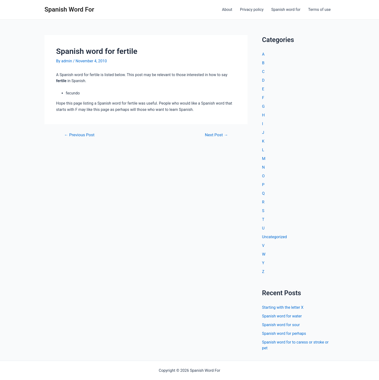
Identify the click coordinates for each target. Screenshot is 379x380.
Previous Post (79, 135)
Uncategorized (274, 237)
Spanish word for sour (281, 325)
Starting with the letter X (282, 307)
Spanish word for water (282, 316)
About (227, 9)
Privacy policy (252, 9)
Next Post (216, 135)
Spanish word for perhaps (284, 333)
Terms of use (319, 9)
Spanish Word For (69, 9)
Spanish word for (285, 9)
